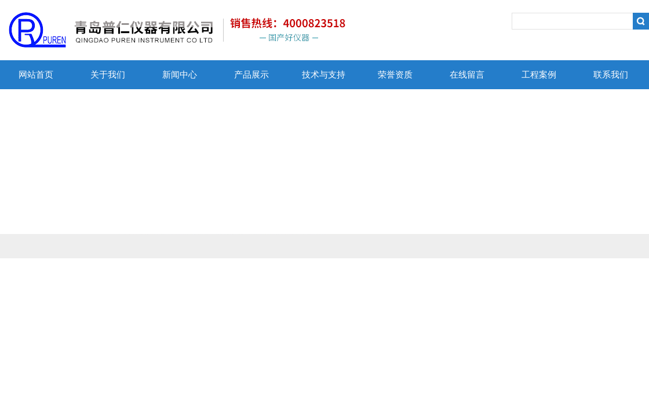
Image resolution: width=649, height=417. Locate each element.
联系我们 (610, 74)
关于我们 (107, 74)
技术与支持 (323, 74)
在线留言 (467, 74)
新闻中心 (179, 74)
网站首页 (36, 74)
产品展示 (251, 74)
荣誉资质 (395, 74)
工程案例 (539, 74)
